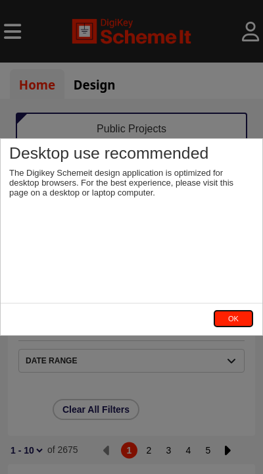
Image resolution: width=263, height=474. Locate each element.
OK (233, 319)
